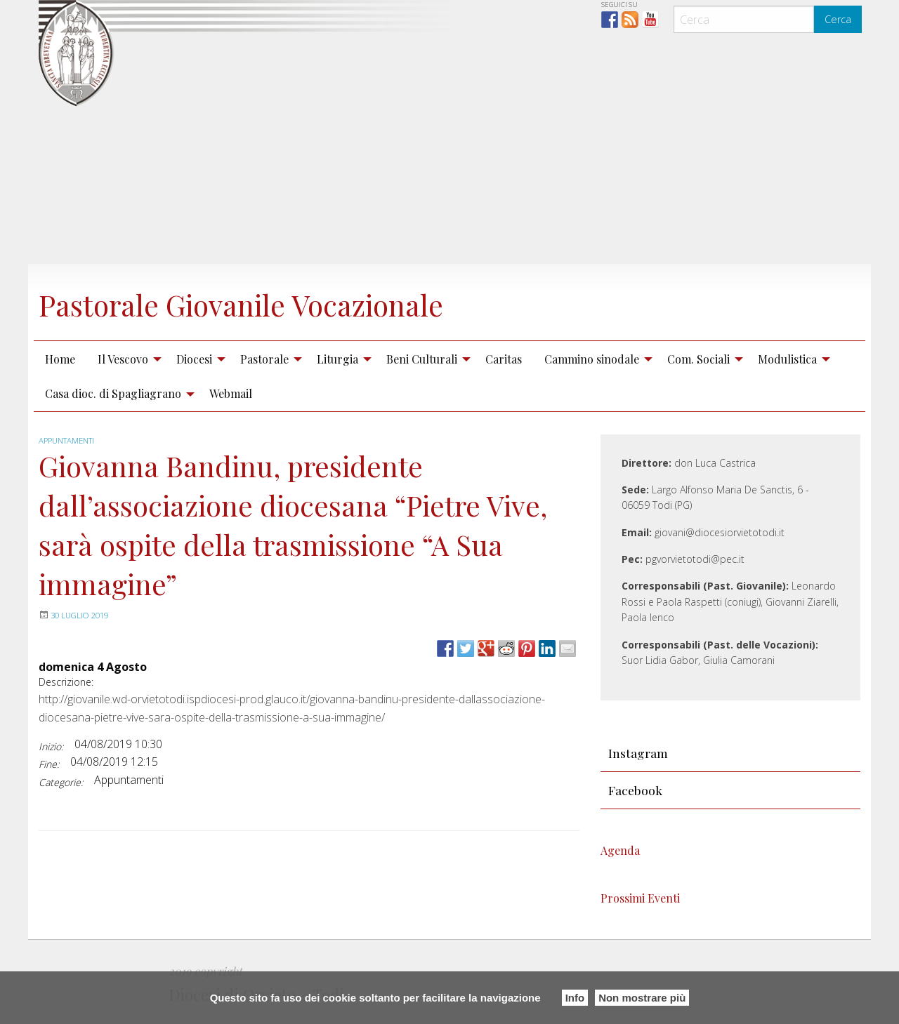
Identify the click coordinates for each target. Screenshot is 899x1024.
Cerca (838, 19)
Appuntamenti (70, 440)
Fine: (49, 764)
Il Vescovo (123, 359)
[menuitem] (60, 358)
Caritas (503, 359)
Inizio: (51, 746)
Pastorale (264, 359)
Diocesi (194, 359)
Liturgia (337, 359)
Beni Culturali (421, 359)
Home (60, 359)
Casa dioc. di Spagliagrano (113, 393)
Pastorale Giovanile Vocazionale (278, 302)
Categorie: (61, 782)
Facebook (635, 790)
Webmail (230, 393)
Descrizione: (66, 682)
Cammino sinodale (591, 359)
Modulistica (787, 359)
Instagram (638, 753)
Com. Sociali (698, 359)
